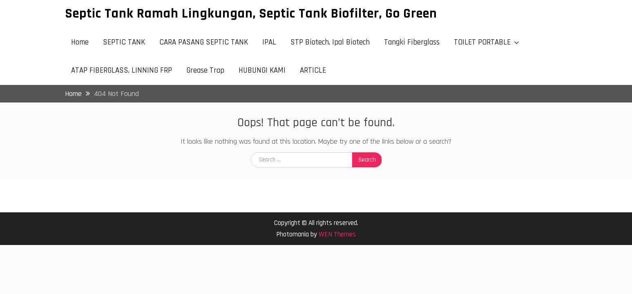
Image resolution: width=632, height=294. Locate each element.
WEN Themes (337, 234)
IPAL (269, 42)
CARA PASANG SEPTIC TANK (203, 42)
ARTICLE (313, 70)
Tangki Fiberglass (412, 42)
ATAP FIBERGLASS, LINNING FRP (121, 70)
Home (80, 42)
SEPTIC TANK (124, 42)
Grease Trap (205, 70)
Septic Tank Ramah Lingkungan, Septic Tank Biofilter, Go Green (251, 13)
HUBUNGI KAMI (262, 70)
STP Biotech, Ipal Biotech (330, 42)
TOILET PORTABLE (482, 42)
